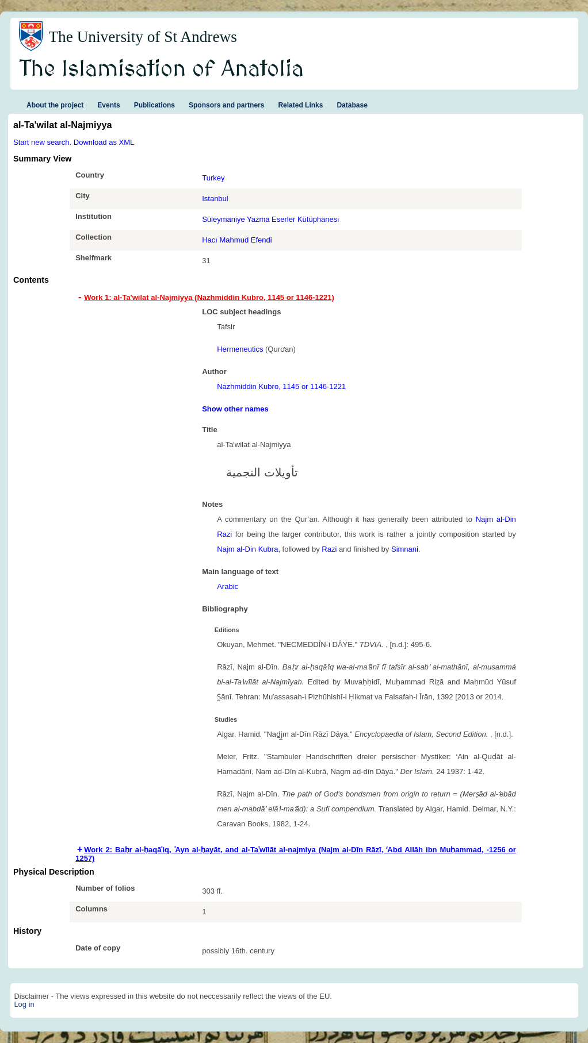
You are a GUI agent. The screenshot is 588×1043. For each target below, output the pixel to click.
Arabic (227, 586)
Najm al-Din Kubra (247, 549)
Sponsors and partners (226, 105)
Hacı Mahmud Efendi (237, 240)
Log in (24, 1004)
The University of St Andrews (142, 36)
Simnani (404, 549)
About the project (54, 105)
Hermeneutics (240, 349)
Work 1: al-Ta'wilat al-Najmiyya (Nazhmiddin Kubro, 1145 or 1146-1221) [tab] (209, 297)
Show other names (235, 409)
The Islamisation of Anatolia (162, 69)
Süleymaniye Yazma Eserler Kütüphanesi (270, 219)
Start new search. (42, 142)
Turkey (213, 178)
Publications (154, 105)
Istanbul (215, 198)
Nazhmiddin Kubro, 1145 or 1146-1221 (281, 386)
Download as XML (104, 142)
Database (352, 105)
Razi (329, 549)
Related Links (300, 105)
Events (108, 105)
